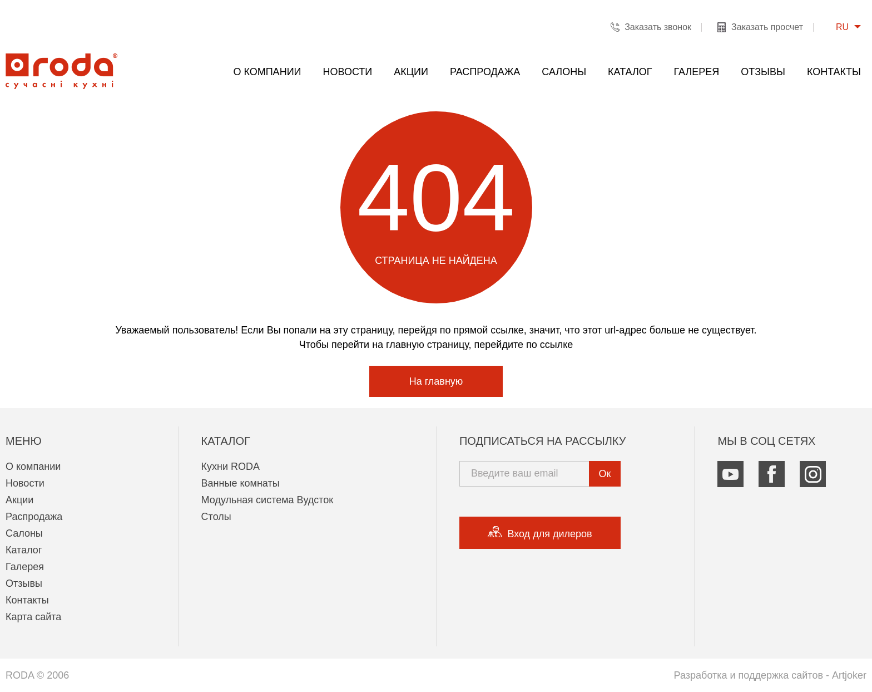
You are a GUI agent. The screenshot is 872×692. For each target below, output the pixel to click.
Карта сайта (33, 616)
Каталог (630, 71)
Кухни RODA (230, 466)
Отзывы (763, 71)
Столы (216, 516)
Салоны (564, 71)
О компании (267, 71)
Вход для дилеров (540, 532)
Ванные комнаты (240, 483)
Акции (411, 71)
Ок (605, 473)
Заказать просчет (767, 27)
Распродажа (485, 71)
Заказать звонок (658, 27)
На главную (436, 381)
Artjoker (849, 675)
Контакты (834, 71)
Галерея (697, 71)
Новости (348, 71)
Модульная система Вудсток (267, 499)
